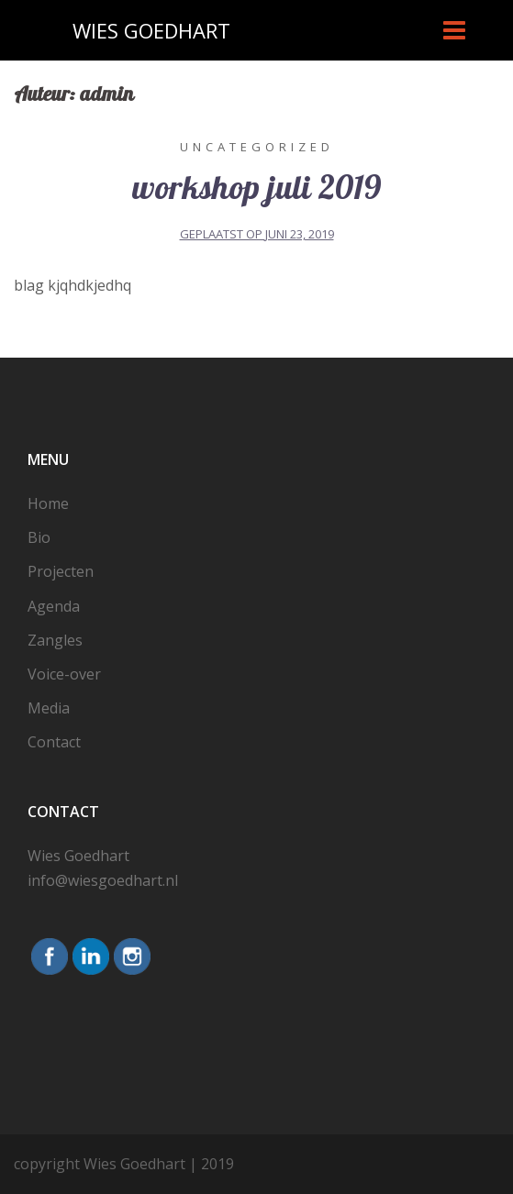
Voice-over (64, 674)
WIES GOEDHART (151, 30)
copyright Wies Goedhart (99, 1164)
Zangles (55, 640)
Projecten (61, 571)
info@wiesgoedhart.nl (103, 880)
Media (49, 708)
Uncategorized (257, 146)
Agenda (54, 606)
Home (48, 503)
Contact (54, 742)
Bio (39, 537)
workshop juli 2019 (256, 189)
